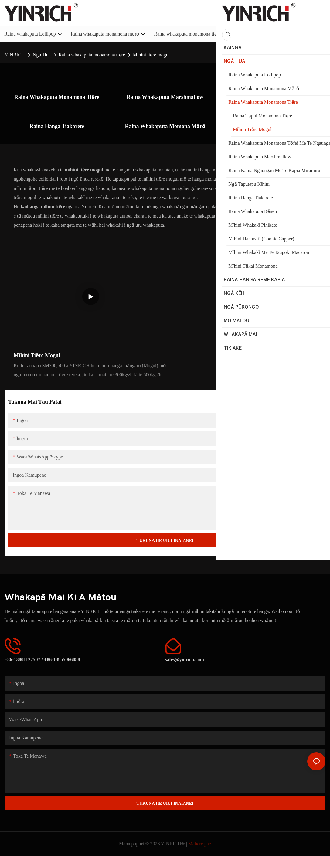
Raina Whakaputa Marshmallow (165, 97)
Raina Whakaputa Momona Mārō (165, 126)
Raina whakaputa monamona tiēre (92, 55)
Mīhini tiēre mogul (151, 55)
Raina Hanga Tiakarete (56, 126)
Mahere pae (199, 844)
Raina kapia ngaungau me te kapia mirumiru (273, 101)
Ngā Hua (42, 55)
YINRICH (15, 55)
